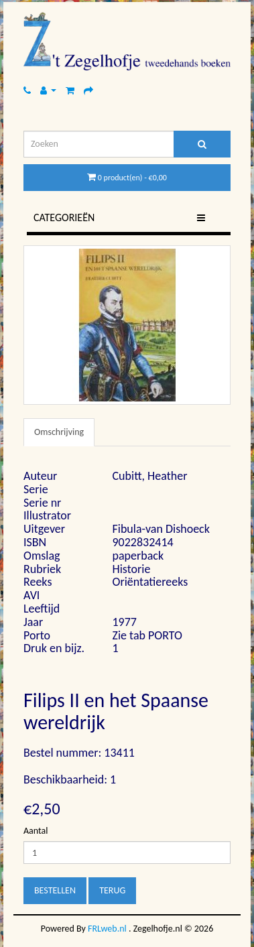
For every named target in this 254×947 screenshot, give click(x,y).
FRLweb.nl (107, 928)
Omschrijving (59, 432)
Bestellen (55, 890)
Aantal (35, 830)
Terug (112, 890)
